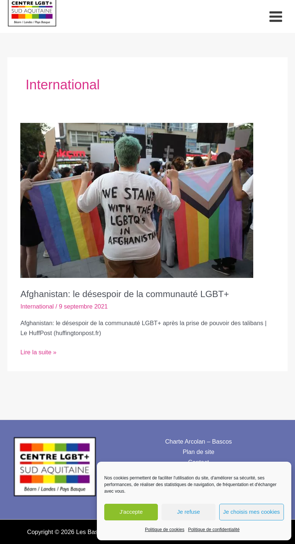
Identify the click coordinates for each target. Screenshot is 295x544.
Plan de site (198, 448)
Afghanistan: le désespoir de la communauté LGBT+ (137, 290)
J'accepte (131, 512)
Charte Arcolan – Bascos (198, 438)
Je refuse (188, 512)
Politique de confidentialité (214, 529)
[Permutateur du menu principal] (276, 15)
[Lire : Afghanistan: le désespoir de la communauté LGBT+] (136, 197)
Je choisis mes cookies (251, 512)
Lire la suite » (38, 350)
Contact (198, 458)
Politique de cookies (164, 529)
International (37, 303)
